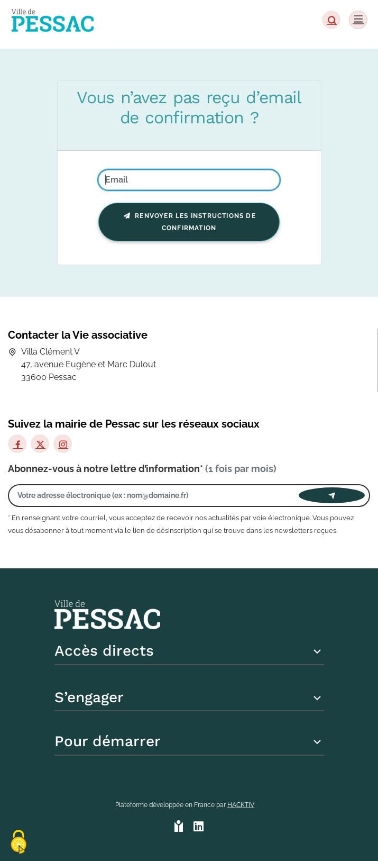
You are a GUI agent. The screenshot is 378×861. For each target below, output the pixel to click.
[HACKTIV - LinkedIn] (198, 827)
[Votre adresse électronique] (156, 495)
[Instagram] (62, 443)
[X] (40, 443)
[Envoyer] (332, 495)
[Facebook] (17, 443)
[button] (331, 20)
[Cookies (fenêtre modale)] (18, 842)
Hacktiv (240, 805)
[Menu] (358, 20)
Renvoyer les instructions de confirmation (189, 222)
